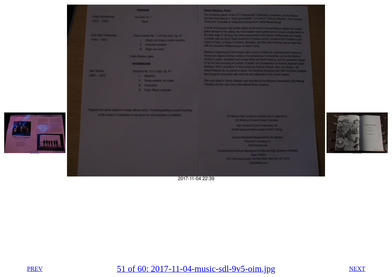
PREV (35, 269)
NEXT (357, 269)
